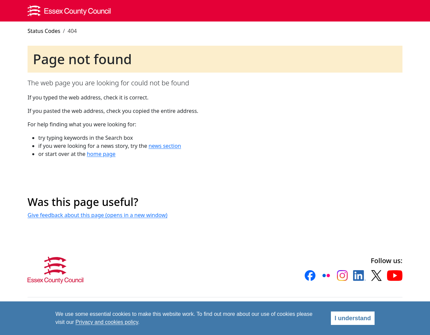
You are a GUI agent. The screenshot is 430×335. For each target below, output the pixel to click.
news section (164, 146)
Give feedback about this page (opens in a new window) (97, 215)
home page (101, 154)
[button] (310, 275)
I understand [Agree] (353, 318)
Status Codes (44, 31)
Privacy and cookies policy (107, 322)
